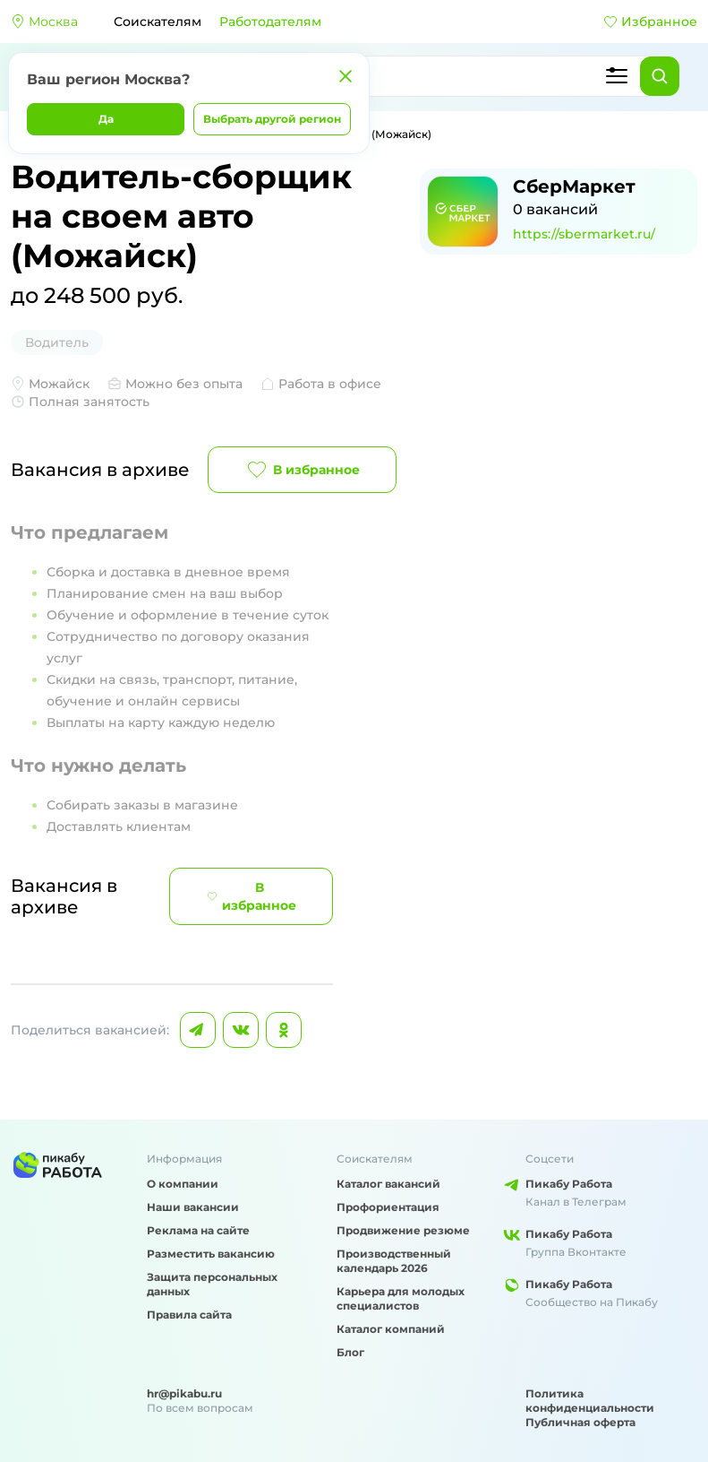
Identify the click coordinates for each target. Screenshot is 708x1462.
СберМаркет (574, 186)
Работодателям (270, 21)
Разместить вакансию (211, 1253)
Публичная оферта (580, 1422)
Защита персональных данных (212, 1284)
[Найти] (659, 76)
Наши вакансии (193, 1207)
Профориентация (388, 1207)
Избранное (650, 21)
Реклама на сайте (198, 1230)
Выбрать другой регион (272, 118)
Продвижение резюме (403, 1230)
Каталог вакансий (388, 1183)
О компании (182, 1183)
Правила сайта (189, 1314)
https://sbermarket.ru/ (584, 234)
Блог (350, 1352)
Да (106, 118)
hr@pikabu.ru (184, 1393)
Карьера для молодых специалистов (401, 1298)
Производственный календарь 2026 (394, 1261)
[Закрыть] (345, 76)
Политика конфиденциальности (589, 1400)
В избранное (302, 469)
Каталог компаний (391, 1329)
